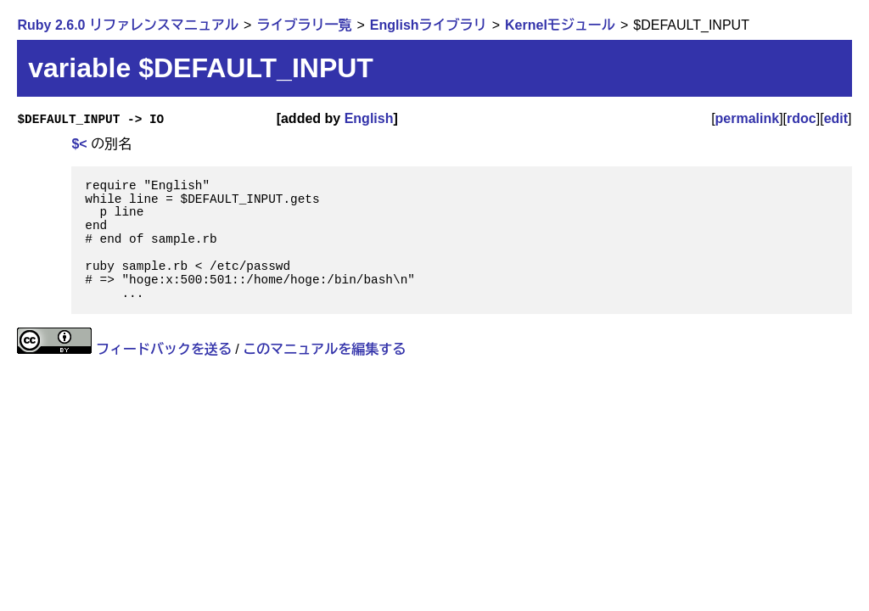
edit (836, 118)
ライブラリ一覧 (303, 25)
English (369, 118)
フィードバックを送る (164, 349)
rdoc (801, 118)
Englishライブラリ (428, 25)
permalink (747, 118)
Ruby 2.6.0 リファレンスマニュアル (127, 25)
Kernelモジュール (560, 25)
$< (79, 144)
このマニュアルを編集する (324, 349)
